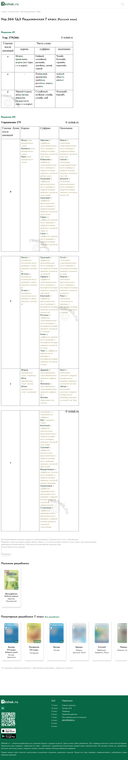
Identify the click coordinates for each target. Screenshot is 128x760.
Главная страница (69, 705)
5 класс (54, 723)
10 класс (54, 708)
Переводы (66, 711)
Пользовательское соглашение (74, 717)
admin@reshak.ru (68, 720)
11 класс (54, 705)
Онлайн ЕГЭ (67, 708)
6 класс (54, 720)
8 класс (54, 714)
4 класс (54, 726)
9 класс (54, 711)
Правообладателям (69, 714)
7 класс (54, 717)
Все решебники (52, 616)
